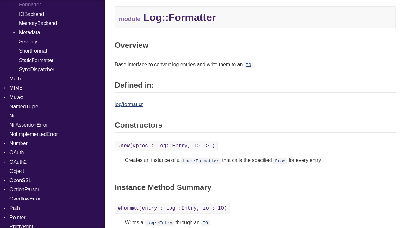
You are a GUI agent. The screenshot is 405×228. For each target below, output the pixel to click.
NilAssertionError (28, 125)
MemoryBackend (38, 23)
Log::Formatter (201, 160)
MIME (16, 88)
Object (16, 171)
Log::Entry (159, 223)
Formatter (30, 4)
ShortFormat (33, 51)
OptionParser (24, 189)
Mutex (16, 97)
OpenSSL (20, 180)
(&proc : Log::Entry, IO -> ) (166, 146)
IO (248, 65)
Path (14, 208)
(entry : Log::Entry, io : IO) (172, 208)
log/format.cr (129, 104)
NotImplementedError (33, 134)
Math (15, 78)
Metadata (29, 32)
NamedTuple (23, 106)
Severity (28, 41)
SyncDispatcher (36, 69)
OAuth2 (18, 162)
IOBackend (31, 14)
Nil (12, 115)
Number (18, 143)
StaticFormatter (36, 60)
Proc (280, 160)
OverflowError (25, 198)
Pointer (17, 217)
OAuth (16, 152)
